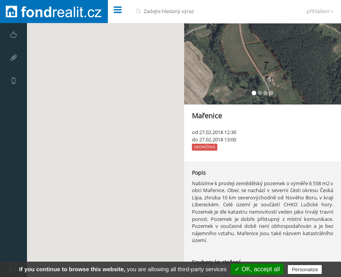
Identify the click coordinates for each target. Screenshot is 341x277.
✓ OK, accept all (257, 269)
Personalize (305, 269)
